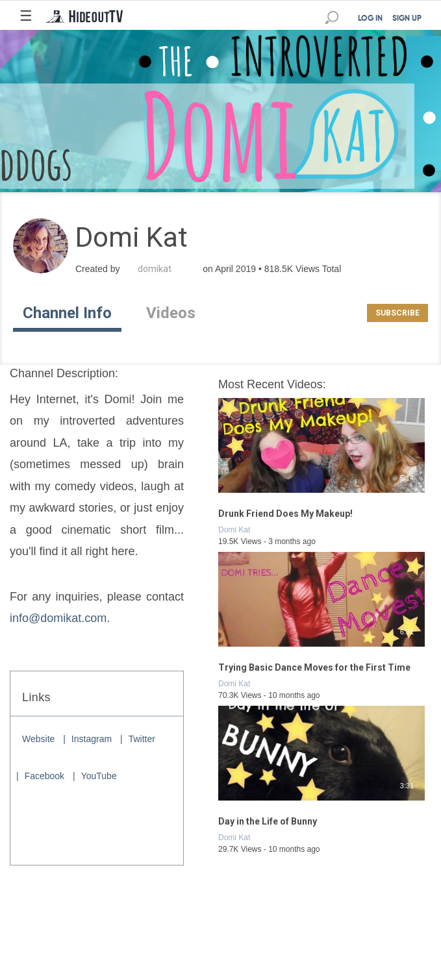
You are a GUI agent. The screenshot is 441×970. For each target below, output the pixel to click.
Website (38, 739)
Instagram (91, 739)
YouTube (99, 776)
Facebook (44, 776)
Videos (170, 313)
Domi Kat (234, 529)
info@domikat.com (58, 618)
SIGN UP (407, 19)
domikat (154, 269)
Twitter (142, 739)
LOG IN (370, 19)
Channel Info (67, 313)
